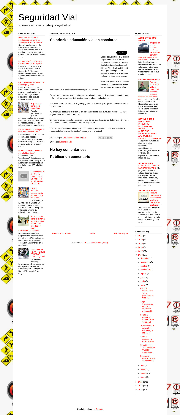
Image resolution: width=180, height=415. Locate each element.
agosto (144, 273)
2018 (140, 247)
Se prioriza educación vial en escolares (147, 358)
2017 (140, 251)
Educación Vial (65, 142)
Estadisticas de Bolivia (149, 80)
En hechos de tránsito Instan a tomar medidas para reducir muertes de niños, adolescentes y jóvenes (31, 223)
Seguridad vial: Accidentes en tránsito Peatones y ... (147, 348)
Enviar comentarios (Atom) (96, 242)
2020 (140, 240)
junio (143, 281)
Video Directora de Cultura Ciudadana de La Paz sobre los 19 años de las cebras (37, 178)
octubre (144, 266)
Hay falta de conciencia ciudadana (36, 105)
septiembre (146, 270)
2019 (140, 243)
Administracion (145, 163)
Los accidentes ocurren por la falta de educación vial (31, 130)
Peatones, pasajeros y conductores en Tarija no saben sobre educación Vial (30, 40)
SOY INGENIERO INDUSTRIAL (146, 120)
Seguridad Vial (47, 17)
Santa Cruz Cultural (147, 190)
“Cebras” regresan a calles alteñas (147, 338)
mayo (143, 285)
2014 (140, 386)
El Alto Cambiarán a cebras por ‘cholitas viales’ (30, 151)
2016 (140, 255)
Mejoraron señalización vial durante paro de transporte (30, 62)
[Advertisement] (75, 66)
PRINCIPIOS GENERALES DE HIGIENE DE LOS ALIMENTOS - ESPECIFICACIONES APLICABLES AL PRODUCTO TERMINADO (149, 131)
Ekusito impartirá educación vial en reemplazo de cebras (37, 193)
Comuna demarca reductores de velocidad (147, 318)
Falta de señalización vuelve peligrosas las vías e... (147, 293)
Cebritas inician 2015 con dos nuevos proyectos (31, 83)
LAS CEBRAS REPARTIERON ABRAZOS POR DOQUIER (38, 253)
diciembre (145, 258)
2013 (140, 389)
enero (143, 377)
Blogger (99, 409)
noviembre (145, 262)
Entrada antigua (121, 233)
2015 (140, 382)
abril (143, 365)
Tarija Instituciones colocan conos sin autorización (146, 306)
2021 (140, 236)
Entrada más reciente (61, 233)
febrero (144, 373)
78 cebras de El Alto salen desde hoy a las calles (147, 329)
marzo (144, 369)
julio (143, 277)
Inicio (92, 233)
